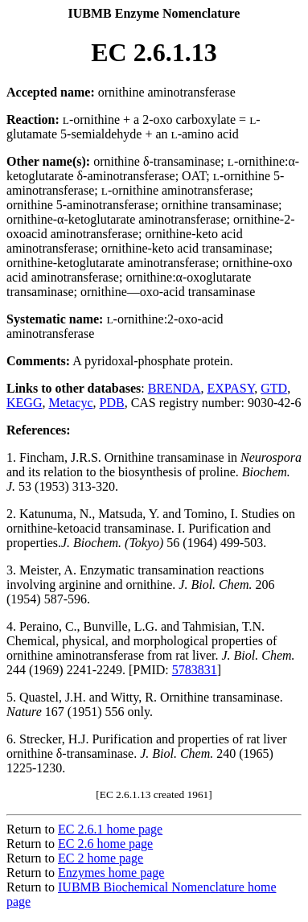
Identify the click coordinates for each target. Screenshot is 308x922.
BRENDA (174, 388)
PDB (112, 403)
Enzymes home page (111, 872)
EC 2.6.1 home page (110, 829)
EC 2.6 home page (105, 843)
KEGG (24, 403)
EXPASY (231, 388)
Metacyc (70, 403)
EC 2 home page (100, 858)
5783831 (194, 670)
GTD (274, 388)
